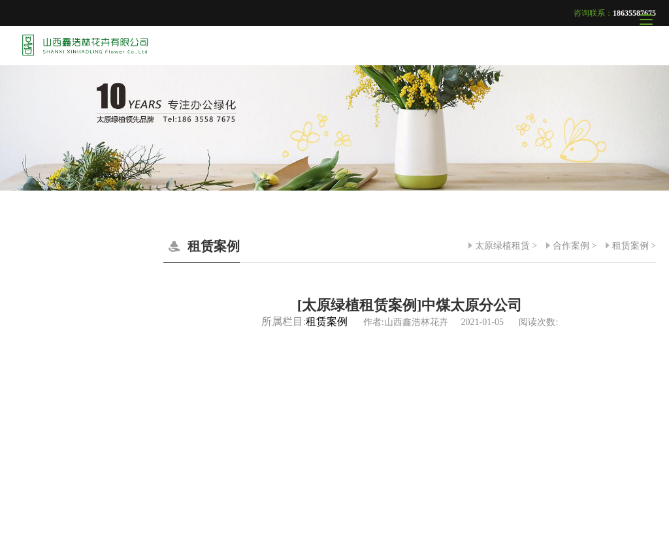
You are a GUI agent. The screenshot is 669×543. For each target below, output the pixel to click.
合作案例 (571, 246)
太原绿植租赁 (502, 246)
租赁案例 (630, 246)
